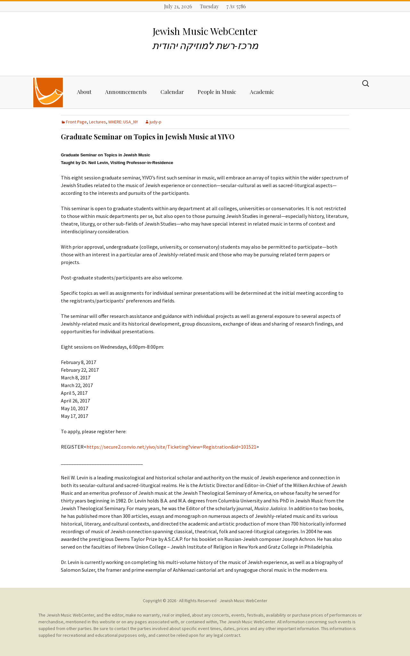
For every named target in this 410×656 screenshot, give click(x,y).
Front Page (76, 122)
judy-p (155, 122)
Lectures (97, 122)
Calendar (172, 91)
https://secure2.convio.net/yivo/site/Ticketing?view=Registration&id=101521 (171, 447)
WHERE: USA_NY (123, 122)
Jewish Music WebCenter (243, 600)
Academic (262, 91)
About (84, 91)
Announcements (126, 91)
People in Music (217, 91)
